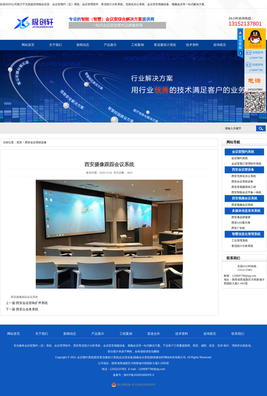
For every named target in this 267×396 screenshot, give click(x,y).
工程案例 (125, 333)
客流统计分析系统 (242, 246)
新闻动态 (69, 333)
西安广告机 (238, 228)
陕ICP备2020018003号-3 (139, 375)
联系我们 (237, 333)
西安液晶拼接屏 (240, 217)
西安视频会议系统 (244, 198)
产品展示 (97, 333)
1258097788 (256, 57)
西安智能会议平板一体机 (246, 192)
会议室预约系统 (243, 151)
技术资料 (181, 333)
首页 (19, 142)
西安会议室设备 (243, 169)
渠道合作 (153, 333)
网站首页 (13, 333)
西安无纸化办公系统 (243, 176)
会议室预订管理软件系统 (246, 163)
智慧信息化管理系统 (246, 234)
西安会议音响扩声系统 (32, 303)
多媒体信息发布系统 (246, 210)
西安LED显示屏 (240, 222)
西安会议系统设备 (242, 181)
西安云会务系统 (27, 309)
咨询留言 (209, 333)
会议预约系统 (239, 158)
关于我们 (41, 333)
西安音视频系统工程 (243, 187)
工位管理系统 (239, 240)
